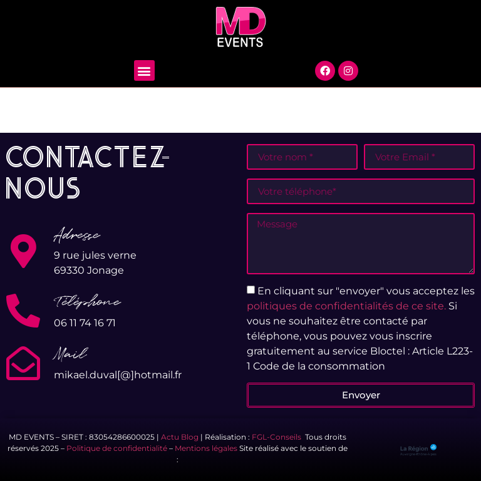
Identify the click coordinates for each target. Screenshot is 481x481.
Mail (70, 354)
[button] (144, 70)
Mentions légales (206, 448)
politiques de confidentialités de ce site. (346, 305)
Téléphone (87, 302)
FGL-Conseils (276, 437)
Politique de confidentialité (116, 448)
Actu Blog (180, 437)
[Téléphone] (23, 311)
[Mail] (23, 363)
